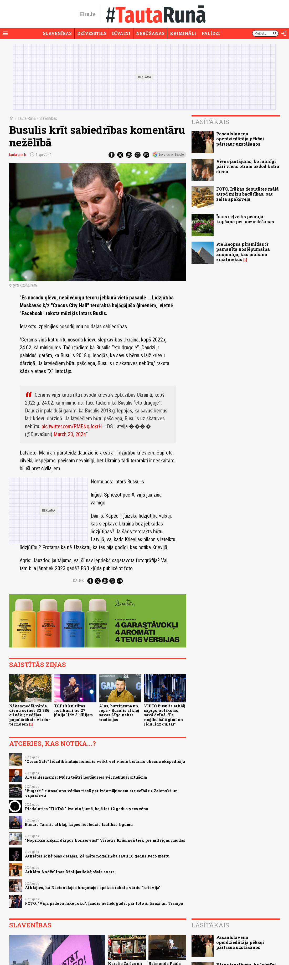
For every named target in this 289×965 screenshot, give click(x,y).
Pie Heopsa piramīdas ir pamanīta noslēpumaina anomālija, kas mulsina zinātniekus (243, 251)
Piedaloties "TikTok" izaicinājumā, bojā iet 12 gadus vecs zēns (86, 808)
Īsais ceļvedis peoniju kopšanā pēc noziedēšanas (245, 219)
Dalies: (79, 581)
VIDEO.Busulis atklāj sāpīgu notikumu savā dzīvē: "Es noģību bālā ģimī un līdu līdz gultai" (164, 715)
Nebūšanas (150, 33)
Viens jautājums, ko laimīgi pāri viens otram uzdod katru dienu (247, 166)
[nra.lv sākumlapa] (87, 14)
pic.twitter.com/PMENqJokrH (72, 426)
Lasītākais (210, 122)
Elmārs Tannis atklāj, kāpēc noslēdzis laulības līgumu (79, 824)
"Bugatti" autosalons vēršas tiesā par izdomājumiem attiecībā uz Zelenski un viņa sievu (101, 793)
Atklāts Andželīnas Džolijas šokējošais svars (70, 871)
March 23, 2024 (70, 434)
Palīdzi (211, 33)
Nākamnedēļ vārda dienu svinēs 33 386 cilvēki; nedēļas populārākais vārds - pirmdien (30, 715)
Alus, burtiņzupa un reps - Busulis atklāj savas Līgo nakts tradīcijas (119, 712)
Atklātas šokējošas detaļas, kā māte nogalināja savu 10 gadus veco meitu (97, 856)
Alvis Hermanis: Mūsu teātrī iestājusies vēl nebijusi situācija (86, 777)
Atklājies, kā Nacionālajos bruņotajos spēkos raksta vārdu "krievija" (93, 887)
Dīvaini (121, 33)
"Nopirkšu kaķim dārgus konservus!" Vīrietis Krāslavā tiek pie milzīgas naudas (105, 840)
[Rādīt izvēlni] (5, 33)
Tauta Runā (27, 118)
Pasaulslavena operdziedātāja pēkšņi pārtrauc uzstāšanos (240, 138)
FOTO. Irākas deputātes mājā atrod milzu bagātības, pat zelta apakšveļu (247, 194)
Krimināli (183, 33)
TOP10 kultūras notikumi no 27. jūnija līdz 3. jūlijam (73, 710)
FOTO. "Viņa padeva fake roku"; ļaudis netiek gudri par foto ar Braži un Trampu (104, 903)
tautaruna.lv (18, 154)
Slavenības (57, 33)
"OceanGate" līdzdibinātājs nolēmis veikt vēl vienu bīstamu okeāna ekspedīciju (105, 761)
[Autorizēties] (283, 33)
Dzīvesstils (91, 33)
